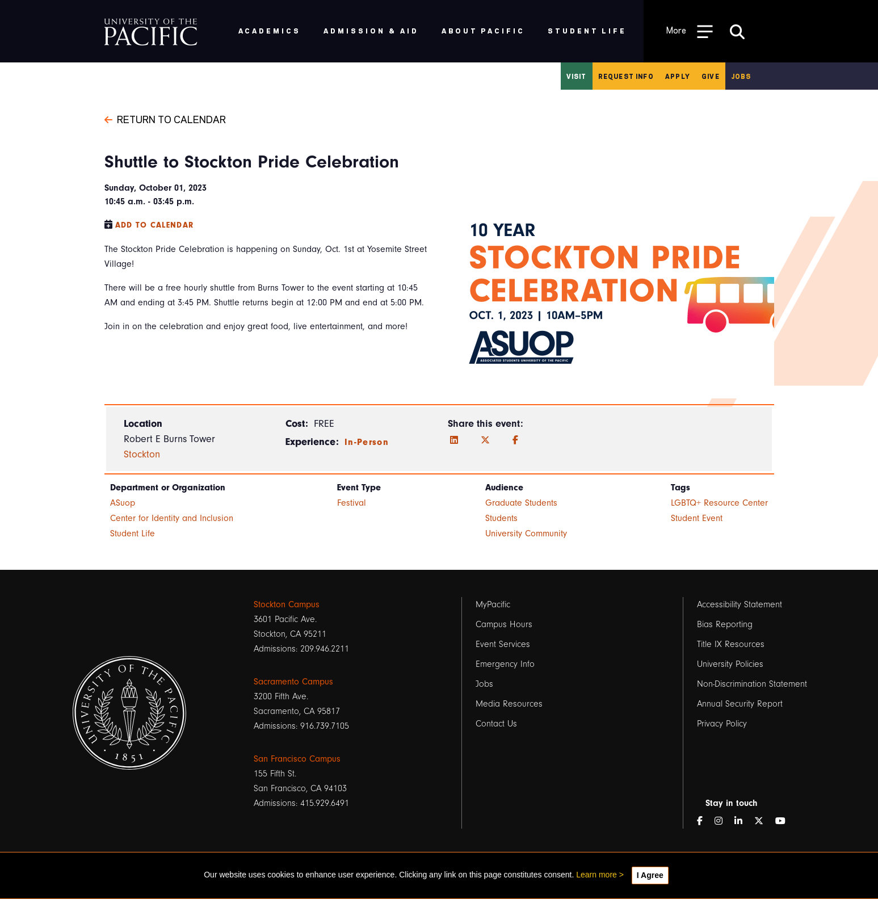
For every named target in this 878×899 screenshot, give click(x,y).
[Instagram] (723, 821)
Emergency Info (505, 664)
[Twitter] (485, 440)
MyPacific (493, 604)
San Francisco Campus (297, 759)
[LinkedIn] (454, 440)
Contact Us (496, 724)
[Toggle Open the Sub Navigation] (689, 31)
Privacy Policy (722, 724)
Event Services (503, 644)
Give (710, 76)
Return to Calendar (165, 118)
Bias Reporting (725, 624)
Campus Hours (504, 624)
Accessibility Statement (739, 604)
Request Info (626, 76)
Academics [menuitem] (269, 30)
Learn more (596, 874)
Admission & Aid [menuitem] (371, 30)
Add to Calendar (154, 225)
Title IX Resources (730, 644)
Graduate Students (521, 503)
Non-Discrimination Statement (752, 684)
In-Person (367, 442)
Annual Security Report (740, 704)
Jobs (741, 76)
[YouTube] (785, 821)
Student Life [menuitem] (587, 30)
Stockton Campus (287, 604)
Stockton (142, 454)
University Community (526, 533)
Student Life (132, 533)
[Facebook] (515, 440)
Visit (576, 76)
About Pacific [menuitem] (483, 30)
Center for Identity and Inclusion (171, 518)
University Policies (730, 664)
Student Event (696, 518)
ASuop (122, 503)
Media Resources (509, 704)
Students (501, 518)
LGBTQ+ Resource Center (719, 503)
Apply (677, 76)
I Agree (650, 875)
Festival (351, 503)
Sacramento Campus (293, 682)
